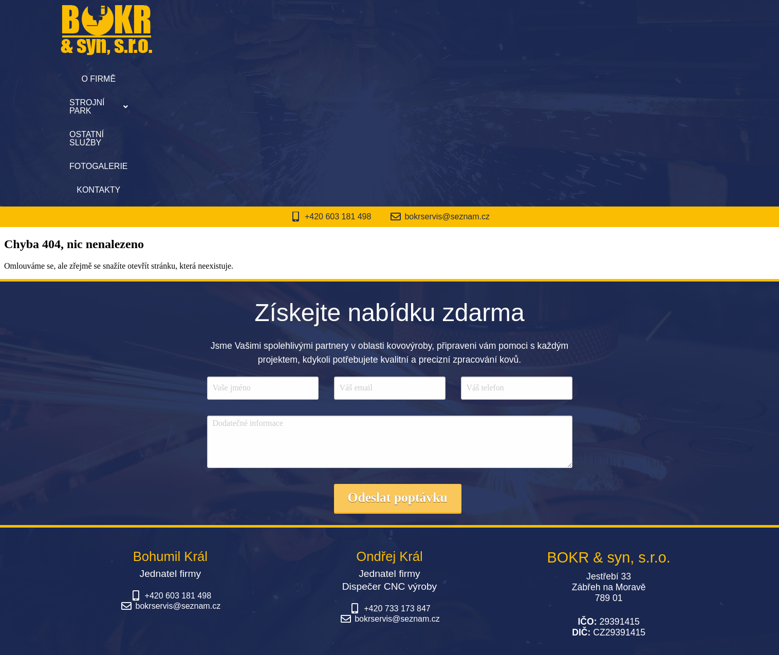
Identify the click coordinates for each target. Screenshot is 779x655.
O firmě (234, 78)
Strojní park (303, 78)
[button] (304, 79)
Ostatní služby (390, 78)
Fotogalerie (471, 78)
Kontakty (540, 78)
